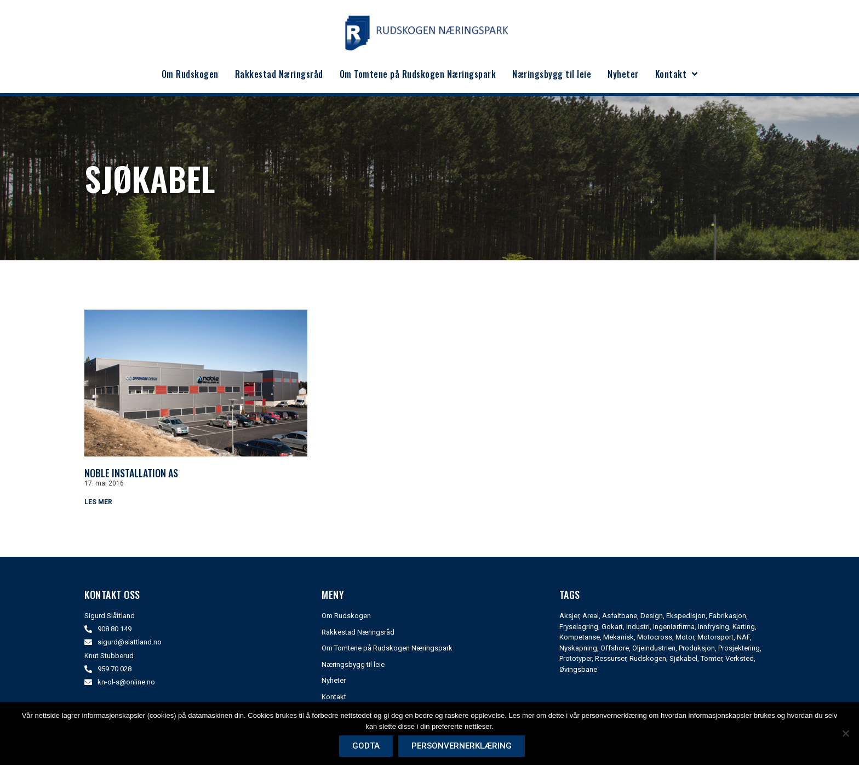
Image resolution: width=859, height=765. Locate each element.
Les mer (98, 502)
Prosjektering (739, 648)
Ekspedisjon (686, 616)
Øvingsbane (578, 669)
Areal (590, 616)
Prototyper (575, 658)
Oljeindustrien (653, 648)
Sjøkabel (683, 658)
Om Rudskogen (190, 74)
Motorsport (715, 637)
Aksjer (569, 616)
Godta (366, 746)
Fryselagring (578, 627)
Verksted (739, 658)
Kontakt (676, 74)
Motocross (654, 637)
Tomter (711, 658)
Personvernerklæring (462, 746)
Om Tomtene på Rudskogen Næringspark (418, 74)
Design (651, 616)
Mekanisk (618, 637)
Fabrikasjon (727, 616)
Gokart (612, 627)
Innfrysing (713, 627)
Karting (743, 627)
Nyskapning (578, 648)
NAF (743, 637)
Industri (638, 627)
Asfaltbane (619, 616)
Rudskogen (647, 658)
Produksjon (697, 648)
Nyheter (623, 74)
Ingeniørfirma (674, 627)
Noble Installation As (131, 473)
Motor (684, 637)
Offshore (614, 648)
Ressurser (610, 658)
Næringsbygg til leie (551, 74)
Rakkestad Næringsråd (279, 74)
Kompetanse (579, 637)
